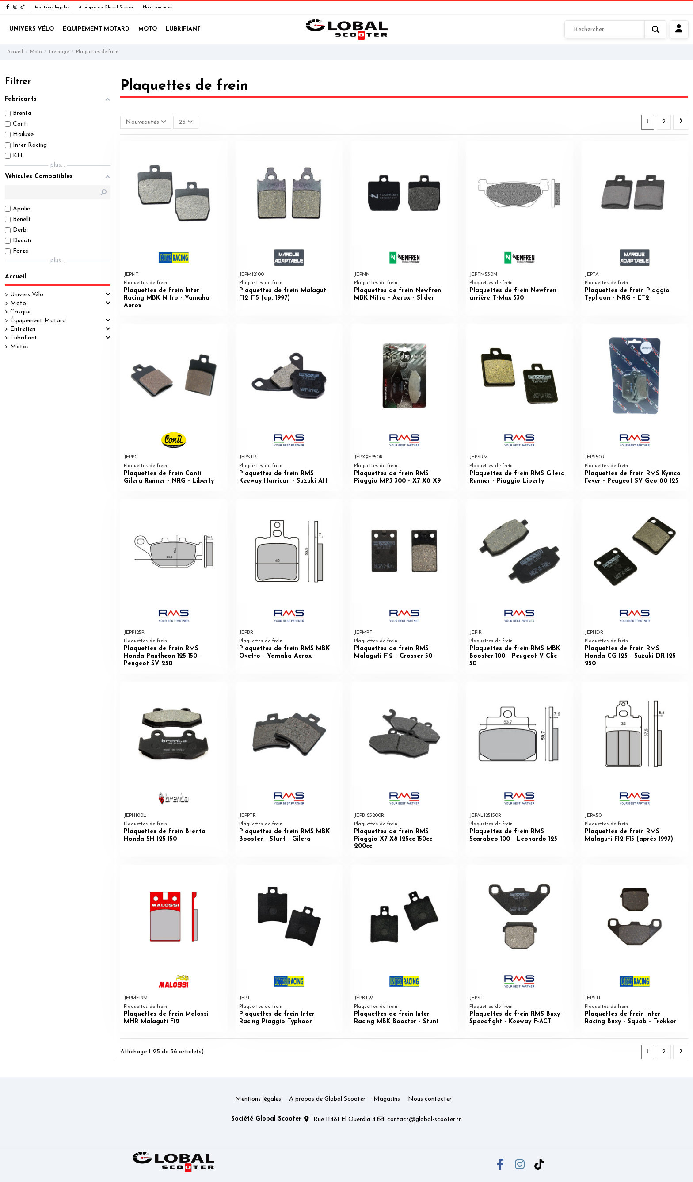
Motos (19, 346)
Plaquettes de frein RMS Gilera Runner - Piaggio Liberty (517, 477)
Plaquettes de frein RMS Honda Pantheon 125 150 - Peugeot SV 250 (163, 656)
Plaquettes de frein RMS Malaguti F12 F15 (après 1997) (629, 835)
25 (186, 122)
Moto (18, 303)
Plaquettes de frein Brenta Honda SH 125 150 (165, 835)
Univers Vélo (26, 294)
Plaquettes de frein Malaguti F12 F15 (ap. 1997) (283, 294)
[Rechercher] (615, 29)
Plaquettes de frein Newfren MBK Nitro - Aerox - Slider (397, 294)
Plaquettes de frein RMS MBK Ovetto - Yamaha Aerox (284, 652)
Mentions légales (53, 7)
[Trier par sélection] (145, 122)
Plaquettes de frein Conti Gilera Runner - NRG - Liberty (169, 477)
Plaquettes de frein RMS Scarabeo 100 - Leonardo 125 (513, 835)
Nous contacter (157, 7)
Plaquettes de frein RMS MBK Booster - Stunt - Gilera (284, 835)
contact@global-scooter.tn (424, 1119)
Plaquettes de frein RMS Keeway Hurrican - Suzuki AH (283, 477)
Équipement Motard (38, 320)
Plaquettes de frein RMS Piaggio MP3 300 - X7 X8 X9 (397, 477)
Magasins (386, 1099)
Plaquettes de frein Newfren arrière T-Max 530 (512, 294)
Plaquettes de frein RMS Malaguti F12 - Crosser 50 (393, 652)
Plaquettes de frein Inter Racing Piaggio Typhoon (277, 1018)
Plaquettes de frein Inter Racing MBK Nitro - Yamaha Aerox (166, 298)
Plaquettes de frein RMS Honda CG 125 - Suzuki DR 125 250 (630, 656)
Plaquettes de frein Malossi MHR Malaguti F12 (166, 1018)
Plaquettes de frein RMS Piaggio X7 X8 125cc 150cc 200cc (393, 839)
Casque (20, 312)
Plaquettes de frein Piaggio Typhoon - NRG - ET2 (627, 294)
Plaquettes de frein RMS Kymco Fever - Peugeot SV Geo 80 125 (633, 477)
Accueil (15, 277)
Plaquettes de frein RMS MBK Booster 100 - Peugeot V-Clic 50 (514, 656)
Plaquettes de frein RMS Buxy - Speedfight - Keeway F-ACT (516, 1018)
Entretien (22, 329)
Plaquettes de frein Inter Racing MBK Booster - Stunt (396, 1018)
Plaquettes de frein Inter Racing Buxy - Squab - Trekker (630, 1018)
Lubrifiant (23, 338)
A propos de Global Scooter (107, 7)
